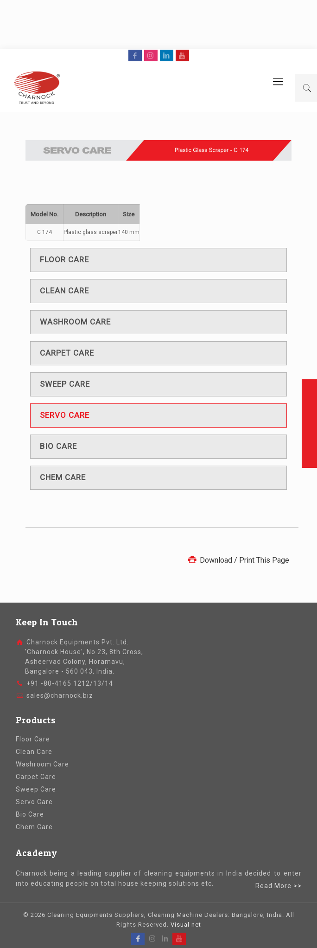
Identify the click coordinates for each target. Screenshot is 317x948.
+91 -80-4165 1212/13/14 (69, 683)
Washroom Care (42, 764)
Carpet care (67, 352)
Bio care (58, 446)
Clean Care (34, 751)
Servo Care (34, 801)
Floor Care (33, 739)
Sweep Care (36, 789)
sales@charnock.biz (59, 695)
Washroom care (75, 321)
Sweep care (65, 384)
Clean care (64, 290)
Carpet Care (36, 776)
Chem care (63, 477)
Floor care (64, 259)
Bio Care (30, 814)
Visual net (186, 924)
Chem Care (34, 827)
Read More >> (278, 886)
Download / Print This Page (237, 560)
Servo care (64, 415)
